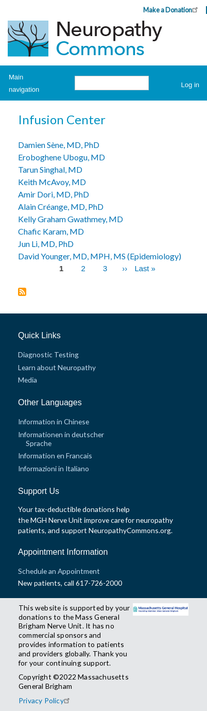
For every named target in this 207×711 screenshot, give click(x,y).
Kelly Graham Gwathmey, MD (70, 219)
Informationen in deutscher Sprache (61, 438)
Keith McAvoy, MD (52, 182)
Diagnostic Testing (48, 354)
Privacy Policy (46, 700)
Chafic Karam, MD (51, 231)
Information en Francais (55, 455)
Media (27, 379)
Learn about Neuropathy (57, 367)
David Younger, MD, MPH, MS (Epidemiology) (99, 256)
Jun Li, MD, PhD (46, 244)
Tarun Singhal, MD (50, 169)
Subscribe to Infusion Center (22, 292)
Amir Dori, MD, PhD (53, 194)
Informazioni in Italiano (53, 468)
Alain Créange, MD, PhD (61, 206)
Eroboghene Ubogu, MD (61, 157)
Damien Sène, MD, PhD (58, 145)
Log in (190, 85)
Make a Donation (172, 9)
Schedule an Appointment (59, 571)
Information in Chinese (53, 421)
